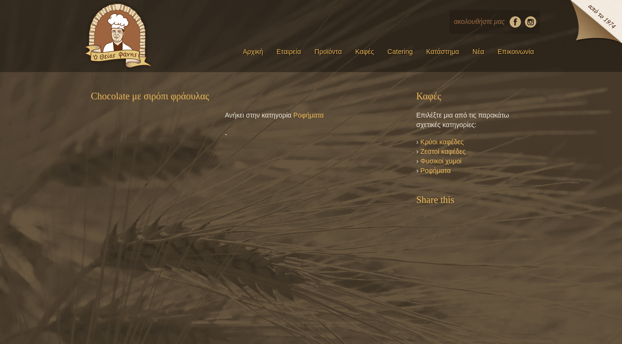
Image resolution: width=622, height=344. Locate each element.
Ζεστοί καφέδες (443, 151)
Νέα (478, 51)
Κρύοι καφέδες (442, 142)
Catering (400, 51)
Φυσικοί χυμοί (441, 161)
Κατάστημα (442, 51)
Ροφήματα (308, 115)
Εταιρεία (289, 51)
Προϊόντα (328, 51)
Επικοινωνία (516, 51)
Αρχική (253, 51)
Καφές (364, 51)
